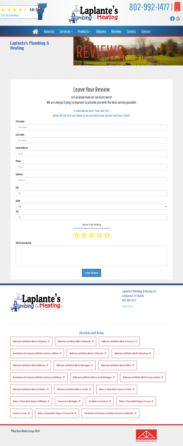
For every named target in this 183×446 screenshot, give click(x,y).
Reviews (116, 31)
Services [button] (66, 31)
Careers (131, 31)
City (17, 187)
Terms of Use (127, 306)
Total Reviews (10, 15)
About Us (49, 31)
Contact (146, 31)
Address (19, 174)
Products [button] (84, 31)
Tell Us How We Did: (23, 243)
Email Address (22, 147)
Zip (17, 211)
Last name (20, 134)
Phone (18, 161)
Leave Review (91, 273)
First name (20, 121)
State (18, 200)
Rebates (101, 31)
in (31, 341)
